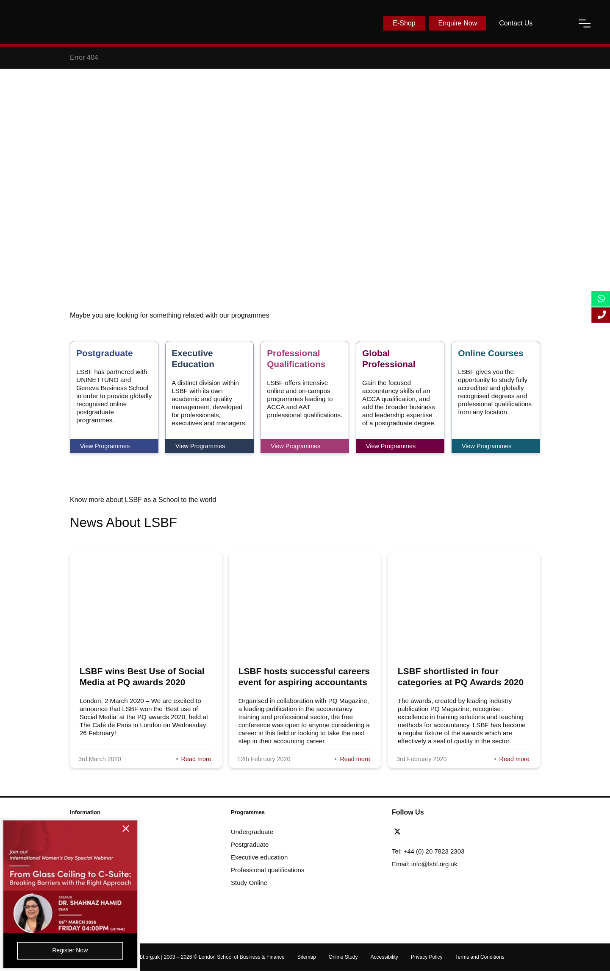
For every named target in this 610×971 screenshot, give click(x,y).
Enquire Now (457, 23)
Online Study (343, 957)
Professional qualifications (267, 869)
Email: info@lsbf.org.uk (424, 864)
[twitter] (399, 832)
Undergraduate (252, 831)
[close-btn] (106, 830)
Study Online (249, 882)
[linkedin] (424, 832)
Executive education (259, 857)
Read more (196, 759)
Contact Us (515, 23)
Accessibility (384, 957)
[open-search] (555, 23)
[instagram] (445, 832)
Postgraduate (250, 844)
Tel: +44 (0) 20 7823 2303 (428, 851)
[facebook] (412, 832)
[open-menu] (584, 23)
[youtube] (436, 832)
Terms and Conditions (480, 957)
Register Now (60, 949)
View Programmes (105, 446)
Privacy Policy (427, 957)
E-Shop (404, 23)
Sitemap (306, 957)
